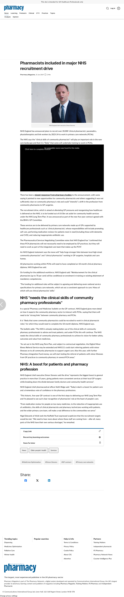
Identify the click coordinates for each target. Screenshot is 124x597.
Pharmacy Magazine (67, 584)
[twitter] (37, 480)
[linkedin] (49, 480)
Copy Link (62, 431)
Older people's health (38, 450)
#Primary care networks (84, 462)
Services (54, 450)
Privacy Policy (69, 546)
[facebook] (26, 480)
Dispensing (8, 542)
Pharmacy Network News (103, 555)
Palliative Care (9, 550)
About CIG (68, 555)
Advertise (67, 559)
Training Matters (99, 542)
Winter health (9, 555)
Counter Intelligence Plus (103, 559)
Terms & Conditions (71, 542)
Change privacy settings (8, 596)
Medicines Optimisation (13, 546)
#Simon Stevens (51, 462)
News (24, 450)
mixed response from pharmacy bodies (53, 195)
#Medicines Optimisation (31, 462)
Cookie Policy (69, 550)
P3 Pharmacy (98, 550)
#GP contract (66, 462)
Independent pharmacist (102, 546)
